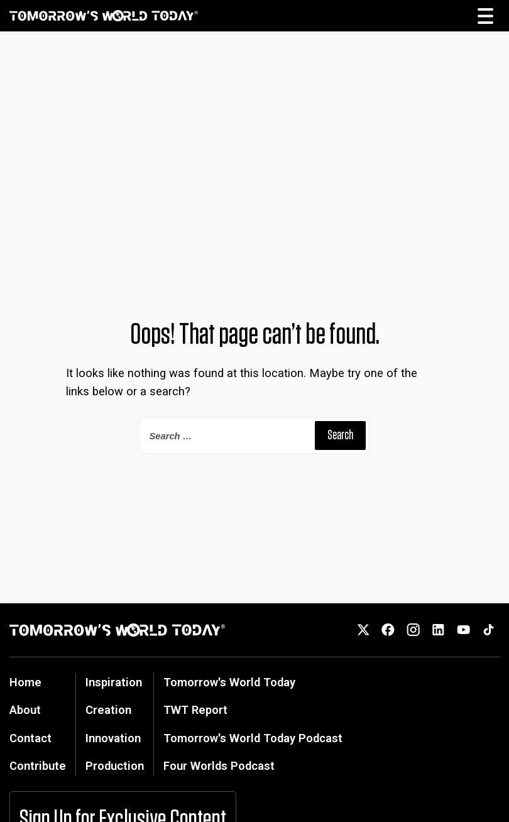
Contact (30, 738)
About (25, 709)
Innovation (113, 738)
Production (114, 765)
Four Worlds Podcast (219, 765)
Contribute (37, 765)
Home (25, 682)
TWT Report (195, 709)
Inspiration (113, 682)
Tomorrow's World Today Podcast (252, 738)
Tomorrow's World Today (229, 682)
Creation (108, 709)
